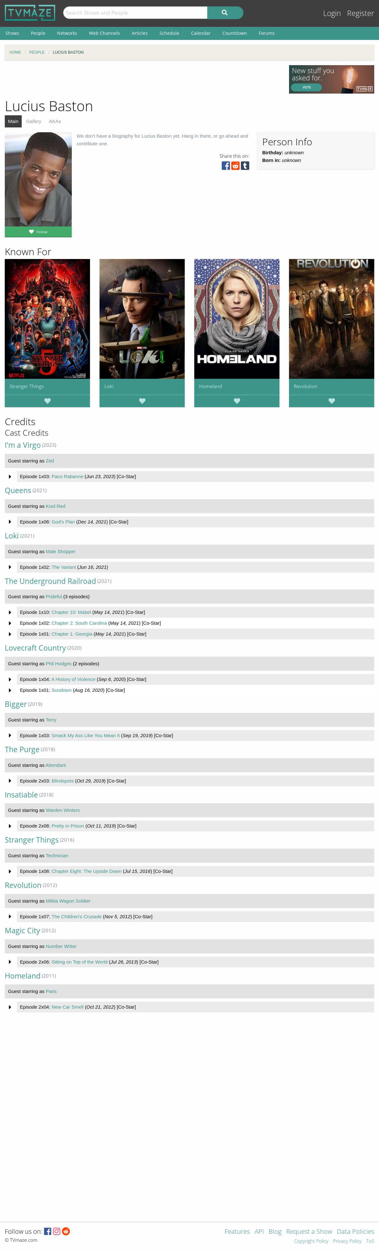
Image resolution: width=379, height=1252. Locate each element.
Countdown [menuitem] (234, 33)
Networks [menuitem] (67, 33)
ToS (370, 1241)
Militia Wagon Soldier (68, 901)
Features (237, 1232)
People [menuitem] (38, 33)
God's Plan (63, 521)
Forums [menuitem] (267, 33)
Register (360, 13)
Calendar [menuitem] (201, 33)
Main (13, 121)
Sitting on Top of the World (80, 962)
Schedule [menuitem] (169, 33)
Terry (51, 719)
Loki (109, 386)
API (259, 1232)
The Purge (22, 749)
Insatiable (21, 795)
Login (332, 13)
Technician (57, 855)
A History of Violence (73, 679)
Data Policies (355, 1232)
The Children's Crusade (76, 916)
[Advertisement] (142, 79)
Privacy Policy (347, 1241)
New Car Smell (68, 1007)
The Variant (63, 567)
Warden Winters (63, 810)
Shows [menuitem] (12, 33)
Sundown (62, 690)
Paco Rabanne (67, 476)
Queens (18, 490)
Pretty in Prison (68, 825)
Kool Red (55, 506)
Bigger (16, 704)
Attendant (56, 765)
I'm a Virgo (23, 445)
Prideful (54, 596)
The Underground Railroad (50, 581)
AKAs (55, 121)
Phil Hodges (58, 663)
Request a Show (309, 1232)
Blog (275, 1232)
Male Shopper (60, 551)
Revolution (305, 386)
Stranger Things (27, 386)
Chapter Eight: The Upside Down (87, 871)
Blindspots (63, 780)
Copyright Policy (311, 1241)
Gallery (33, 121)
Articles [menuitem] (140, 33)
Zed (50, 460)
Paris (51, 991)
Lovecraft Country (35, 648)
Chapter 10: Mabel (71, 612)
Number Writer (61, 946)
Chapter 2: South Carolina (79, 623)
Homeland (210, 386)
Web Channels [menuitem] (104, 33)
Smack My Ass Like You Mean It (86, 735)
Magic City (22, 930)
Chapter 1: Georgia (72, 634)
